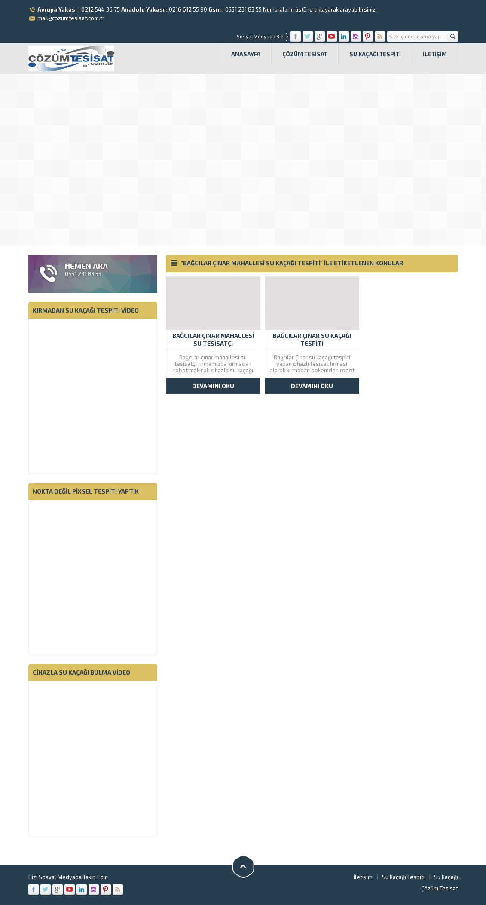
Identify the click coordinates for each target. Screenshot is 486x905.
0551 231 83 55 (243, 9)
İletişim (435, 54)
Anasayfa (245, 54)
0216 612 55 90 (188, 9)
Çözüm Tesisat (304, 54)
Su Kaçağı (446, 877)
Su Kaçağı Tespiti (375, 54)
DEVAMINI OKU (213, 386)
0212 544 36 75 (100, 9)
